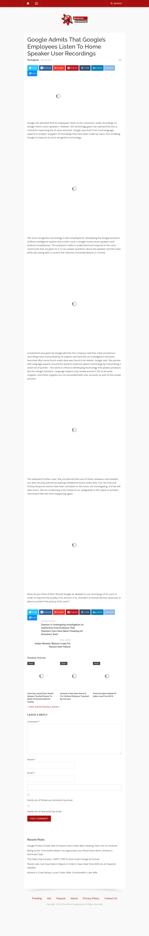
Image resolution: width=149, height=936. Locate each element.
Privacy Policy (91, 898)
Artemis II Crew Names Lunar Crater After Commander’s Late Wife (62, 872)
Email (31, 772)
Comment (33, 721)
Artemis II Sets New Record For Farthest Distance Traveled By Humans (74, 696)
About (74, 898)
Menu (35, 3)
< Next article (34, 706)
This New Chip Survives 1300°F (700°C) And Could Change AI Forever (63, 859)
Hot (49, 898)
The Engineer (33, 60)
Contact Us (110, 898)
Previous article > (51, 706)
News (31, 663)
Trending (37, 898)
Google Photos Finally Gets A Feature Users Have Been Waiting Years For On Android (72, 845)
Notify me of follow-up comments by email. (50, 800)
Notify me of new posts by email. (44, 811)
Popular (61, 898)
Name (31, 759)
